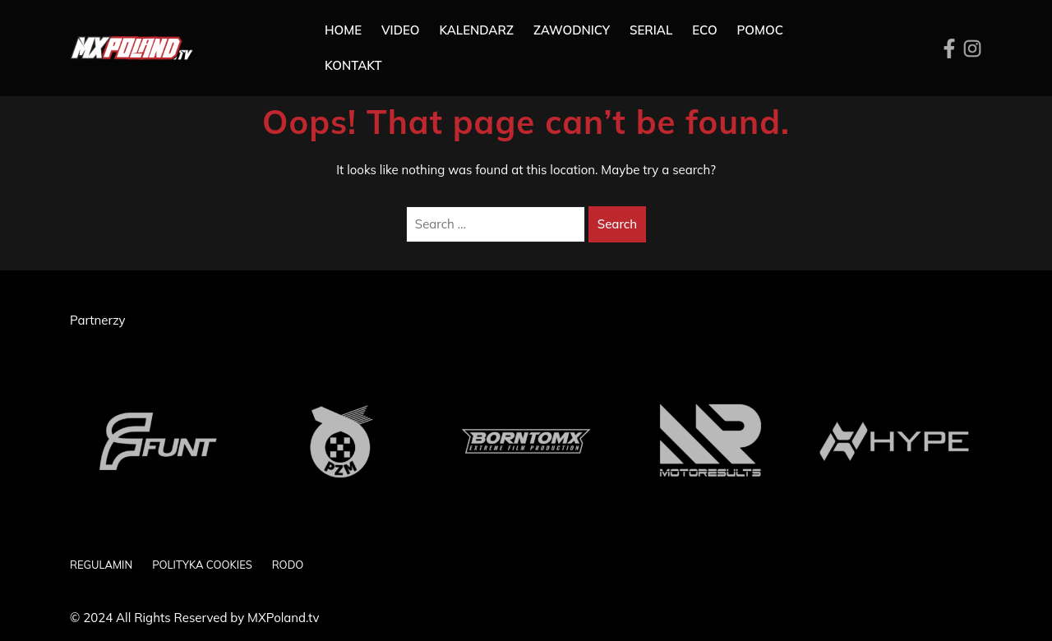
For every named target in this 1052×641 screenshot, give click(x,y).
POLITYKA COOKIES (202, 564)
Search (617, 224)
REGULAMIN (101, 564)
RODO (288, 564)
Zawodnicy (571, 30)
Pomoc (760, 30)
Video (400, 30)
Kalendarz (476, 30)
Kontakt (353, 65)
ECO (704, 30)
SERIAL (651, 30)
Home (343, 30)
